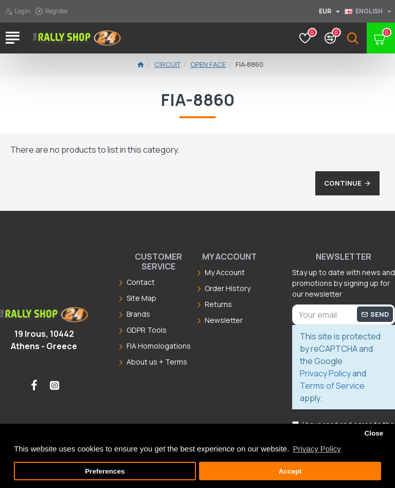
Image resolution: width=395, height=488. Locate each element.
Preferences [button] (104, 471)
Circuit (167, 64)
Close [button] (373, 433)
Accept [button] (290, 471)
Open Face (208, 64)
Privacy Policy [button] (316, 448)
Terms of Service (332, 385)
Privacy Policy (325, 373)
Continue (343, 183)
